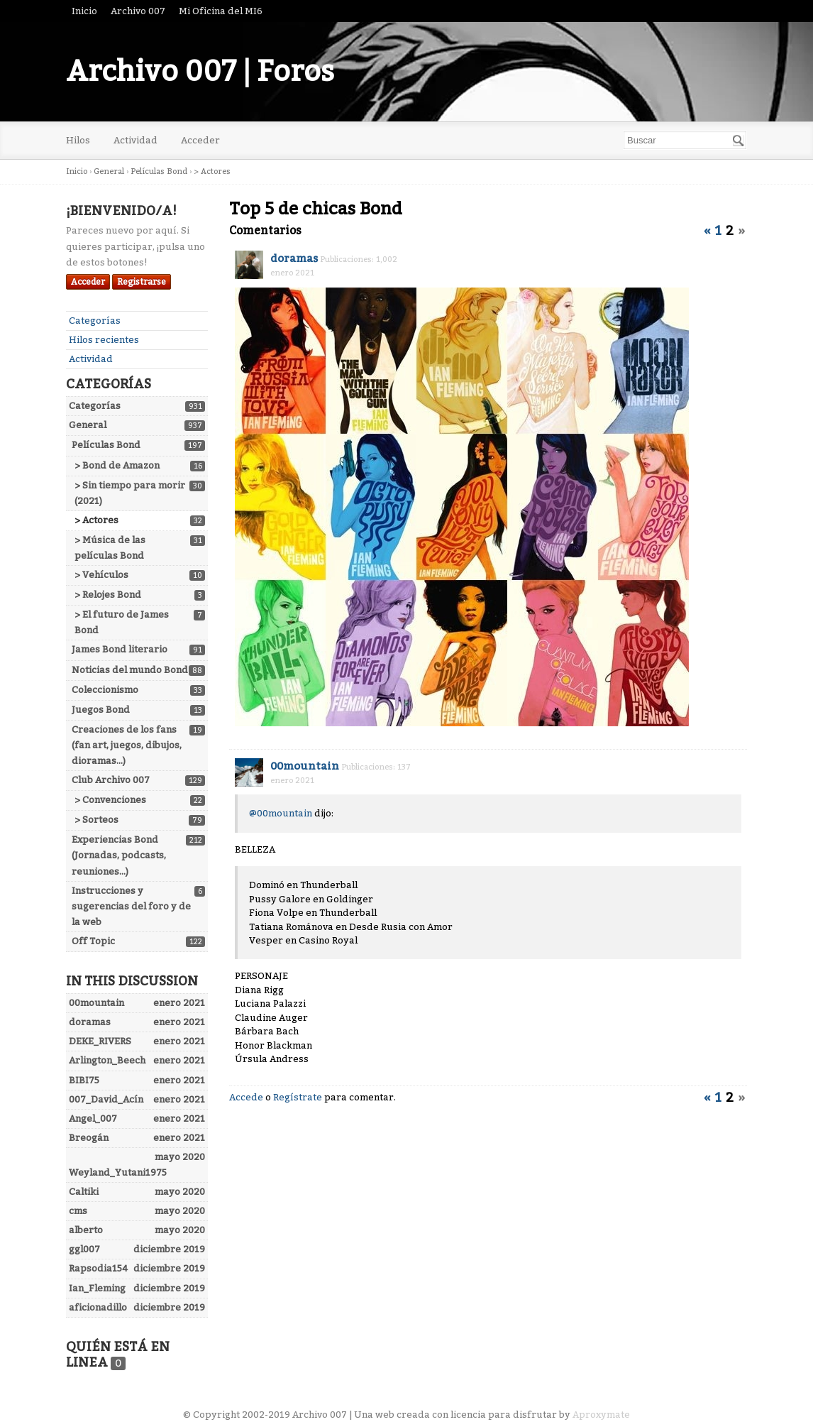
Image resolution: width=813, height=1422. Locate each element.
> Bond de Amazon (117, 465)
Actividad (135, 140)
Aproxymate (601, 1414)
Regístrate (297, 1097)
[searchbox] (685, 140)
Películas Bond (106, 444)
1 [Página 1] (718, 231)
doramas (294, 258)
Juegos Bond (101, 709)
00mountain (304, 766)
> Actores (96, 520)
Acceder (200, 140)
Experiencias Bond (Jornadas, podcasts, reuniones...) (119, 855)
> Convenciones (110, 799)
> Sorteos (96, 819)
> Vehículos (101, 574)
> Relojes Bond (107, 594)
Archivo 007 (138, 11)
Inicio (84, 11)
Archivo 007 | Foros (200, 72)
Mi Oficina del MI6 (220, 11)
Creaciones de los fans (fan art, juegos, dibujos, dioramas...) (127, 745)
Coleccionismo (105, 689)
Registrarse (141, 282)
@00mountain (280, 813)
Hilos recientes (104, 339)
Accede (246, 1097)
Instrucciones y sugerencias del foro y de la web (131, 906)
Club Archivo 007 (111, 780)
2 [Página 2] (730, 231)
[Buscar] (738, 140)
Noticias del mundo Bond (130, 669)
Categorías (95, 320)
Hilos (78, 140)
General (87, 425)
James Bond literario (119, 649)
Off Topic (93, 941)
